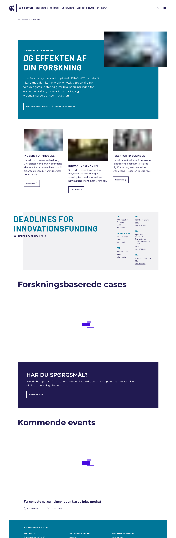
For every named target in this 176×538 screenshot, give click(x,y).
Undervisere (68, 8)
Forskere (55, 8)
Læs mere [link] (31, 183)
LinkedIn (31, 508)
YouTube (54, 508)
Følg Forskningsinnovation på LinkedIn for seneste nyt (50, 106)
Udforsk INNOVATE (85, 8)
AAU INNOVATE (26, 8)
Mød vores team (36, 394)
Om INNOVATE (103, 8)
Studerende (42, 8)
